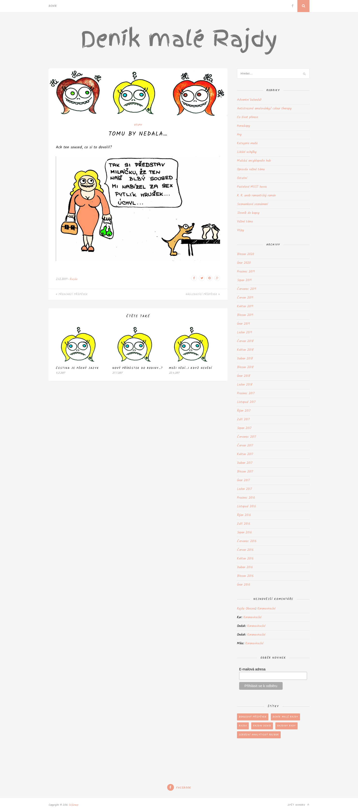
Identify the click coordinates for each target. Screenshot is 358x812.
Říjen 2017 (244, 410)
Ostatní (242, 178)
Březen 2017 (245, 471)
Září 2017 (243, 419)
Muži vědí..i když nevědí (190, 368)
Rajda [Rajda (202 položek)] (243, 726)
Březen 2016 (245, 576)
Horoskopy (243, 126)
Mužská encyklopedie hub (254, 160)
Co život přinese (247, 117)
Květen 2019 (245, 306)
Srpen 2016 (244, 532)
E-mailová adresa (252, 669)
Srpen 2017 (244, 428)
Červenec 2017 (246, 436)
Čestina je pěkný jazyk (77, 368)
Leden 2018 (244, 384)
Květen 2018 (245, 349)
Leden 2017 (244, 489)
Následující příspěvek (203, 294)
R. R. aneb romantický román (256, 195)
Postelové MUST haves (252, 186)
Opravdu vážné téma (251, 169)
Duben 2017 (244, 463)
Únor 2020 (244, 263)
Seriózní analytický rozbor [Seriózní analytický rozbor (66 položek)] (259, 735)
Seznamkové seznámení (252, 204)
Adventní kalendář (249, 99)
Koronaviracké (266, 608)
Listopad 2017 (246, 402)
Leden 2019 (244, 332)
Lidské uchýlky (247, 152)
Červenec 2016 (247, 541)
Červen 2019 (245, 297)
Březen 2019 (245, 315)
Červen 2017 (245, 445)
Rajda (74, 279)
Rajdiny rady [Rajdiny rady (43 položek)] (286, 726)
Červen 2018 (245, 341)
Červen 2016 (245, 550)
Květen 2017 (245, 454)
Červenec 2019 (246, 289)
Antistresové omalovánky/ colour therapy (264, 108)
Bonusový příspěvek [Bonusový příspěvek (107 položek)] (252, 717)
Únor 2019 (243, 323)
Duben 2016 (245, 567)
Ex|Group (73, 805)
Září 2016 (243, 523)
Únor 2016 (243, 584)
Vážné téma (245, 221)
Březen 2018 (245, 367)
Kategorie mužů (247, 143)
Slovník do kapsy (248, 213)
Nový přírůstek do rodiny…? (137, 368)
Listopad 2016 (246, 506)
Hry (239, 134)
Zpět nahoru (298, 805)
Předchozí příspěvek (72, 294)
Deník (53, 6)
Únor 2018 (243, 376)
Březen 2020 (245, 254)
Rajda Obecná (246, 608)
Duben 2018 (245, 358)
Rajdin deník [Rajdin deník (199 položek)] (262, 726)
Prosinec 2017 (246, 393)
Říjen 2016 (244, 515)
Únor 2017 (243, 480)
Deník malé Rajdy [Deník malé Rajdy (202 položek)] (285, 717)
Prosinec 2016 (246, 497)
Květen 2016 (245, 558)
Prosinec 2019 (246, 271)
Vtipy (138, 125)
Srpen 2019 (244, 280)
